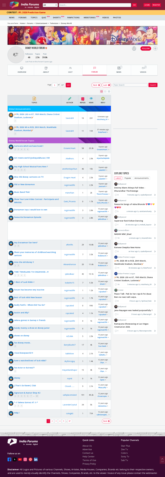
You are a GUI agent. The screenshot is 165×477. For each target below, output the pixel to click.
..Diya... (102, 362)
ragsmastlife (69, 185)
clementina (102, 406)
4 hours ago (134, 301)
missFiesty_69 (102, 119)
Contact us (87, 452)
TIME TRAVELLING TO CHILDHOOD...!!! (31, 272)
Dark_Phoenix (70, 201)
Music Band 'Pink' (22, 192)
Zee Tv (124, 449)
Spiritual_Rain (146, 301)
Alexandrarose (69, 264)
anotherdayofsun (69, 169)
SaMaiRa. (102, 355)
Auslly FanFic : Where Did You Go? (29, 305)
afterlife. (69, 244)
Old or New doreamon (24, 184)
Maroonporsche (145, 331)
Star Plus (125, 445)
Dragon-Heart (70, 177)
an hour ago (133, 251)
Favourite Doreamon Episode (27, 217)
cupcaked (102, 292)
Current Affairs (121, 230)
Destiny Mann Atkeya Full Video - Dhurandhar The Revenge (129, 189)
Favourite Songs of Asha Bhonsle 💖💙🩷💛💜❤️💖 (134, 206)
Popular (127, 178)
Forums (22, 17)
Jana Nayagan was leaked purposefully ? (133, 310)
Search (153, 85)
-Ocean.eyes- (102, 396)
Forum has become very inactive (29, 289)
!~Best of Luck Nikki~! (24, 282)
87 (70, 421)
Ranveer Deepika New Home (127, 247)
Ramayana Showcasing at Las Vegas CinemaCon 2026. (131, 325)
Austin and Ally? (21, 312)
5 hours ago (136, 314)
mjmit (69, 378)
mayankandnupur (69, 370)
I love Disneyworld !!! (23, 353)
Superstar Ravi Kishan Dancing (128, 220)
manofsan (69, 192)
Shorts (56, 17)
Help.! (16, 412)
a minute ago (132, 211)
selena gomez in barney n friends (29, 320)
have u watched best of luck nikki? (30, 360)
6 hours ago (132, 331)
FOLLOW (146, 48)
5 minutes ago (132, 284)
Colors (124, 452)
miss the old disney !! (24, 262)
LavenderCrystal (70, 404)
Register (156, 5)
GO (134, 5)
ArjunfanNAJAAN (103, 158)
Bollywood (120, 184)
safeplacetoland (70, 395)
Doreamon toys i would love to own (30, 209)
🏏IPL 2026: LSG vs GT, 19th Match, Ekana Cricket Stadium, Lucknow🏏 (37, 116)
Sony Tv (125, 456)
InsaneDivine (147, 238)
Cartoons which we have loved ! (28, 146)
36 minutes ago (134, 268)
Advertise (87, 449)
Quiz (44, 17)
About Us (87, 445)
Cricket (118, 290)
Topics (34, 17)
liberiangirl (147, 314)
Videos (105, 17)
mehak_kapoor (146, 225)
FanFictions (73, 17)
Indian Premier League (124, 257)
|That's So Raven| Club (25, 385)
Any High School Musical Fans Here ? (31, 166)
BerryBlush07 (70, 345)
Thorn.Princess (102, 194)
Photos (117, 17)
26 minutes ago (131, 225)
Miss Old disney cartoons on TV (29, 177)
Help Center (88, 456)
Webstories (89, 17)
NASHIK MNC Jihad (122, 234)
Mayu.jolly (102, 387)
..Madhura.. (69, 158)
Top (162, 459)
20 (37, 396)
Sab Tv (124, 460)
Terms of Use (89, 460)
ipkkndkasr (102, 219)
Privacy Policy (89, 463)
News (11, 17)
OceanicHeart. (70, 148)
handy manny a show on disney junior (32, 328)
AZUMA (69, 336)
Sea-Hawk (102, 346)
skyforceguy (69, 361)
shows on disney (21, 335)
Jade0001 (102, 170)
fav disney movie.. (22, 342)
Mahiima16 (102, 256)
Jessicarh (102, 186)
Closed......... (70, 386)
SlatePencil (102, 132)
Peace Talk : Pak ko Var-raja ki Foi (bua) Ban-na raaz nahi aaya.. (132, 295)
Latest (118, 178)
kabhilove (70, 353)
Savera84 (70, 118)
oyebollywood (146, 195)
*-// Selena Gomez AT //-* (26, 402)
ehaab (102, 284)
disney (17, 378)
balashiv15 (69, 282)
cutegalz (69, 413)
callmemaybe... (102, 415)
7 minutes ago (132, 195)
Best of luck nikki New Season (28, 297)
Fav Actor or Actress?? (24, 367)
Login (147, 5)
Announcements (142, 178)
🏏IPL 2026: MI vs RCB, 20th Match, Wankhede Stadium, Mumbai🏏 (35, 129)
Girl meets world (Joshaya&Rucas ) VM (32, 158)
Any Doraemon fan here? (25, 242)
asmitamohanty (146, 211)
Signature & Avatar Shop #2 (27, 393)
